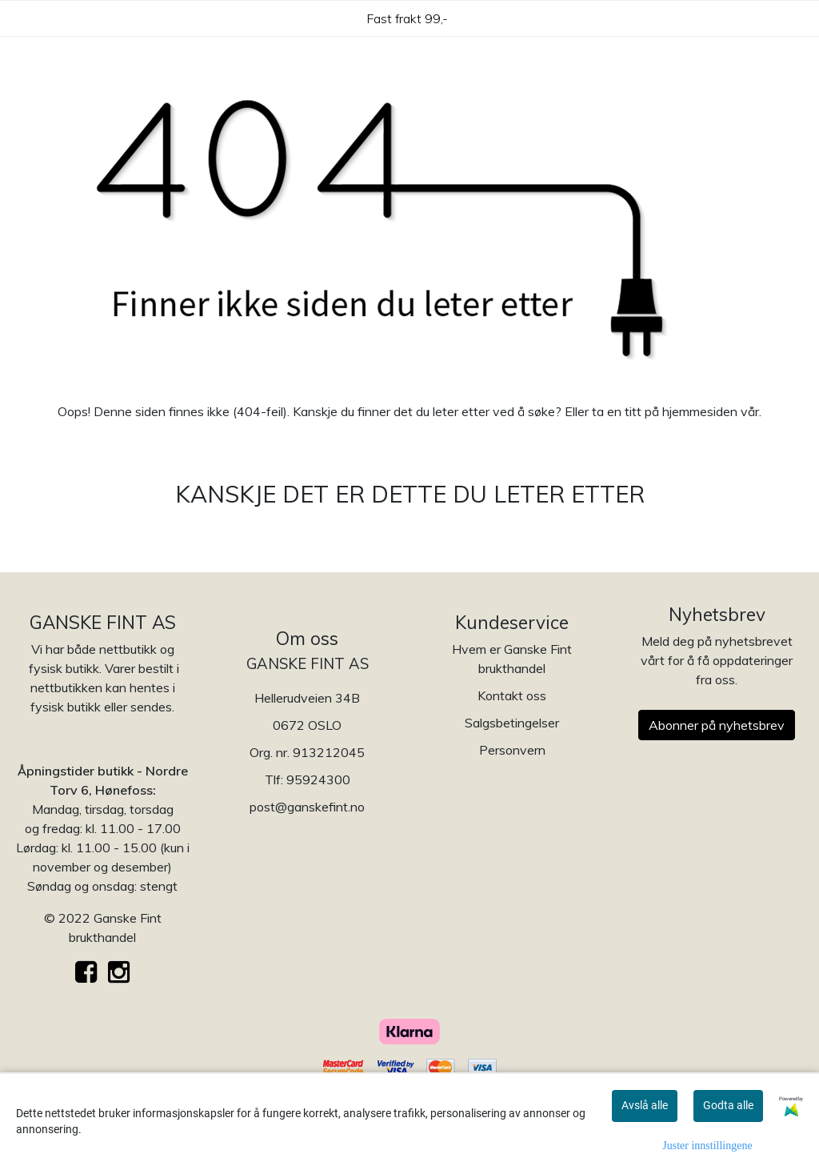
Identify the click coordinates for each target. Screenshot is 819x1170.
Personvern (512, 750)
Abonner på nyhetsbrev (717, 725)
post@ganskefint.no (307, 807)
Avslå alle (644, 1105)
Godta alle (728, 1105)
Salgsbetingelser (512, 723)
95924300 (318, 779)
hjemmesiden (699, 411)
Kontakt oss (511, 695)
